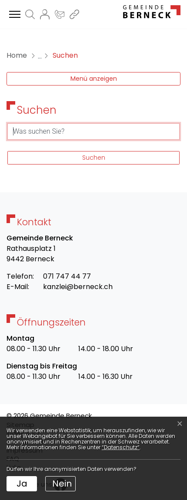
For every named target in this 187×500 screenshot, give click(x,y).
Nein (62, 483)
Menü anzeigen (93, 78)
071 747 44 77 (67, 276)
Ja (22, 483)
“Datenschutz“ (121, 447)
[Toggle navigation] (13, 15)
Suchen (93, 157)
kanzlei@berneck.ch (78, 287)
